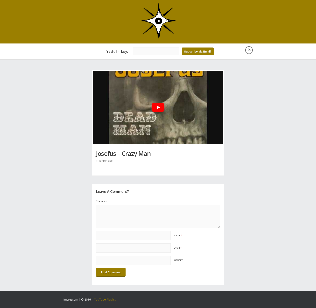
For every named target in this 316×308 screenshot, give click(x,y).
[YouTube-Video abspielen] (158, 107)
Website (178, 260)
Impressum (70, 299)
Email (178, 247)
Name (178, 235)
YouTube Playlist (105, 299)
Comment (101, 201)
